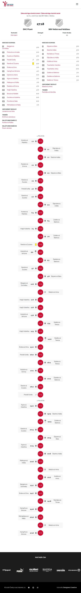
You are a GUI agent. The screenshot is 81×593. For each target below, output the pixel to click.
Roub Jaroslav (7, 128)
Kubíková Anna (52, 61)
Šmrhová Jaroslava (8, 117)
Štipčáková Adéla (53, 57)
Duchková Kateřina (13, 97)
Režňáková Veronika (49, 92)
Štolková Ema (12, 67)
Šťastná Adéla (51, 50)
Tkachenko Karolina (53, 65)
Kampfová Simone (13, 71)
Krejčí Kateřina (12, 90)
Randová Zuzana (13, 63)
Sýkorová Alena (12, 75)
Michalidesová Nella (14, 105)
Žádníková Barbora (53, 76)
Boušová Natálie (12, 94)
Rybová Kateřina (12, 78)
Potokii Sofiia (11, 60)
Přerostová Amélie (13, 52)
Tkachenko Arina (52, 69)
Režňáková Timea (53, 54)
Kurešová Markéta (13, 56)
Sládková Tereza (52, 80)
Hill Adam (14, 35)
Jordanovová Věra (8, 111)
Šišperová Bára (52, 46)
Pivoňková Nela (12, 101)
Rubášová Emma (13, 86)
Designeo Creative (70, 587)
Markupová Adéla (13, 82)
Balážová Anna (47, 86)
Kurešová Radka (7, 122)
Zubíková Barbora (53, 72)
